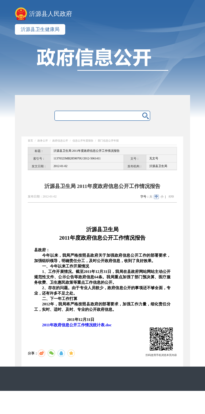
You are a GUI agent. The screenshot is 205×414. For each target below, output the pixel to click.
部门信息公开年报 (108, 140)
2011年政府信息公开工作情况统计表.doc (77, 325)
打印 (171, 196)
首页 (30, 140)
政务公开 (42, 140)
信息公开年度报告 (82, 140)
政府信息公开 (60, 140)
